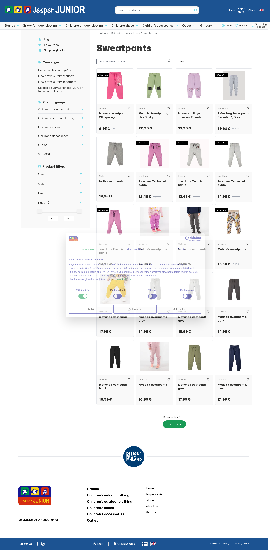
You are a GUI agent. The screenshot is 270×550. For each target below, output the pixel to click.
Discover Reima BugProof (55, 70)
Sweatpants (150, 33)
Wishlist (244, 25)
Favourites (51, 45)
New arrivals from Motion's (56, 76)
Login (229, 25)
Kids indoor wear (120, 33)
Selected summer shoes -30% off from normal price (60, 89)
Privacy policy (241, 543)
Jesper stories (242, 10)
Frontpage (102, 33)
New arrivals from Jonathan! (57, 82)
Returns (151, 512)
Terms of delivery (219, 543)
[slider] (39, 211)
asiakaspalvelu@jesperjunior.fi (39, 501)
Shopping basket (55, 50)
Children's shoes (122, 25)
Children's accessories (158, 25)
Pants (136, 33)
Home (231, 10)
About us (152, 506)
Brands (10, 25)
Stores (252, 10)
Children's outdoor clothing (84, 25)
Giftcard (206, 25)
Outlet (186, 25)
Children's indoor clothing (39, 25)
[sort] (214, 61)
